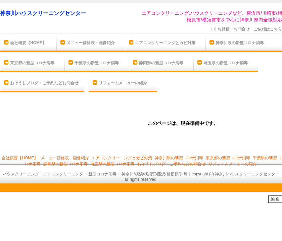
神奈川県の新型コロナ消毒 (240, 43)
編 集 (275, 199)
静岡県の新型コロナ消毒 (161, 63)
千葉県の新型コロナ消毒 (97, 63)
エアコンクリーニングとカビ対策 (165, 43)
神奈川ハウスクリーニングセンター (43, 13)
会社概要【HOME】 (28, 43)
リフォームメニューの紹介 (123, 83)
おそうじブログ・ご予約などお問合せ (44, 83)
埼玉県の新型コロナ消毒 (225, 63)
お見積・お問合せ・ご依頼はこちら (250, 29)
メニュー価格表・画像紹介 (90, 43)
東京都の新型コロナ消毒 (32, 63)
